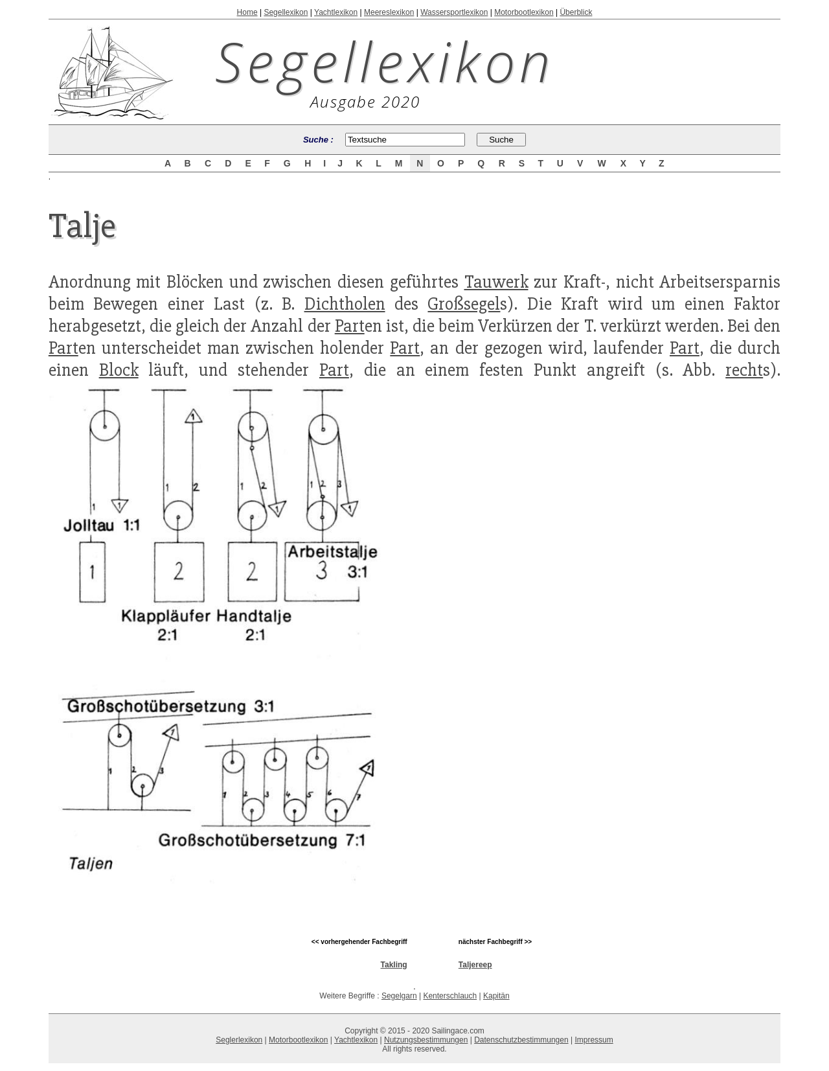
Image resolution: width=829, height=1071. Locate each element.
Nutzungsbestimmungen (426, 1039)
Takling (394, 964)
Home (247, 12)
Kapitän (496, 995)
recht (744, 370)
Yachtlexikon (336, 12)
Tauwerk (496, 282)
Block (119, 370)
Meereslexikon (389, 12)
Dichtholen (344, 304)
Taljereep (475, 964)
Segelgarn (399, 995)
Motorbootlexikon (523, 12)
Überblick (576, 12)
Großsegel (463, 304)
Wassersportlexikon (454, 12)
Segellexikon (286, 12)
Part (350, 326)
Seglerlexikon (239, 1039)
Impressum (593, 1039)
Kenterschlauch (450, 995)
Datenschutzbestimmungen (521, 1039)
